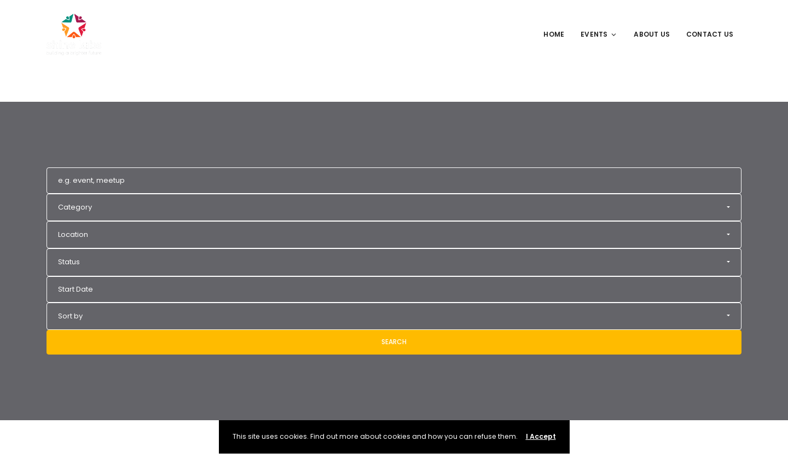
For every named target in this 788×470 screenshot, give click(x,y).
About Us (652, 34)
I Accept (541, 436)
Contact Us (709, 34)
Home (553, 34)
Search (394, 341)
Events (599, 34)
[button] (394, 207)
